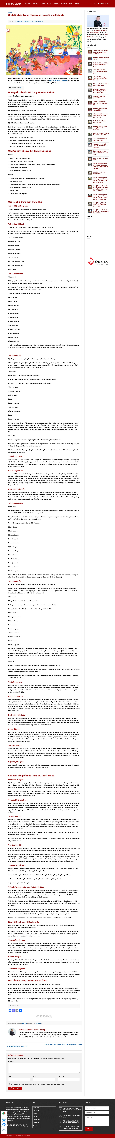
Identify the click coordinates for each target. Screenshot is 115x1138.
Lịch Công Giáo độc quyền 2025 (99, 172)
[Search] (91, 3)
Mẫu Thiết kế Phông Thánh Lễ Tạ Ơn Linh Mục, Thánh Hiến (99, 91)
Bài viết (35, 1113)
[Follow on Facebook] (94, 3)
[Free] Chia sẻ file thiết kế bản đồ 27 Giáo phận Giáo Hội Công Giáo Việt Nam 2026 (100, 166)
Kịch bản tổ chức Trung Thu (16, 1046)
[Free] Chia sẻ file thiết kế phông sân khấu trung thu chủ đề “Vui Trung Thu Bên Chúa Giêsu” (100, 197)
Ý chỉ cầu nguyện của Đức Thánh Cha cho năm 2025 (100, 152)
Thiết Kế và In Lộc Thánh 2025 (100, 158)
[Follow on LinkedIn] (105, 3)
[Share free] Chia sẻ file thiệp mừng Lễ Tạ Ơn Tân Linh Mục (100, 115)
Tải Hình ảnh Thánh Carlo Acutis (101, 58)
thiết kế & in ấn (18, 1116)
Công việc (64, 3)
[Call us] (20, 1125)
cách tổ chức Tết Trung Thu (58, 80)
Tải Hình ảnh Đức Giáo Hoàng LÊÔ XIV (100, 109)
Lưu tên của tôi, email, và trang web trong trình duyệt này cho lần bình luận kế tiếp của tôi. (38, 1084)
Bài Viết (43, 3)
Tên (10, 1076)
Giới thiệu (36, 1110)
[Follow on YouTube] (107, 3)
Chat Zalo (4, 1120)
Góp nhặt (35, 1116)
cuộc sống (97, 30)
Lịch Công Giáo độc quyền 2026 (99, 97)
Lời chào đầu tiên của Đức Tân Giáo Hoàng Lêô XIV (100, 103)
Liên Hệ (77, 3)
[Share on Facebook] (37, 1016)
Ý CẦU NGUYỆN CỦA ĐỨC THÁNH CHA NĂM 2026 (100, 71)
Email (35, 1076)
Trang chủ (28, 3)
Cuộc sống (56, 3)
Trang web (61, 1076)
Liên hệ (35, 1125)
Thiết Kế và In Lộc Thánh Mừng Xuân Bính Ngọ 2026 (100, 64)
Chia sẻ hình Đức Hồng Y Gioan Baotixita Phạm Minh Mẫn (100, 52)
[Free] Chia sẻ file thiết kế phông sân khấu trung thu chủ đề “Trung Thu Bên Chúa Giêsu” (100, 180)
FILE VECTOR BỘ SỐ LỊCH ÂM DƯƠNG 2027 (100, 144)
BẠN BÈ (49, 3)
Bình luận (11, 1061)
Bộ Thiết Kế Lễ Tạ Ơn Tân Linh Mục (99, 121)
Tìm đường (4, 1114)
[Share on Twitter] (41, 1016)
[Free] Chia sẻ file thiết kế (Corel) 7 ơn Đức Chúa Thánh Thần (101, 211)
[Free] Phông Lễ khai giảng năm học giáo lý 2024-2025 (99, 204)
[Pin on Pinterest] (47, 1016)
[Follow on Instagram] (96, 3)
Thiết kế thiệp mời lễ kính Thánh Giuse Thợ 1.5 (101, 134)
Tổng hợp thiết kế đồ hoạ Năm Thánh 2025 (100, 84)
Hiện (21, 87)
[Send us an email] (101, 3)
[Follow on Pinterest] (103, 3)
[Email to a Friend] (44, 1016)
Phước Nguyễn (94, 32)
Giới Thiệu (36, 3)
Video (71, 4)
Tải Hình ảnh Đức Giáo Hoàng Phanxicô (100, 127)
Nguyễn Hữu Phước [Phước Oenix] (33, 21)
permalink (38, 1023)
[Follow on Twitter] (98, 3)
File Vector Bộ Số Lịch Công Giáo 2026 (100, 139)
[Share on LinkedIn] (50, 1016)
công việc (103, 30)
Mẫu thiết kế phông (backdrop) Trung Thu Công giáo (100, 78)
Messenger (3, 1125)
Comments (96, 129)
